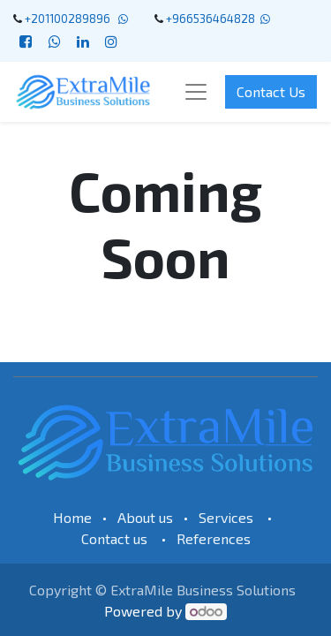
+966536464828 (210, 18)
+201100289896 (70, 18)
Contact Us (271, 91)
